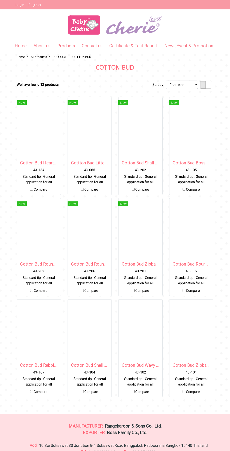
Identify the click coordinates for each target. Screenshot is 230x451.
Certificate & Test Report (133, 45)
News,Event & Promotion (188, 45)
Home (21, 45)
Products (66, 45)
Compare (40, 189)
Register (35, 5)
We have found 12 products (38, 85)
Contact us (92, 45)
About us (42, 45)
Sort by (159, 85)
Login (20, 5)
